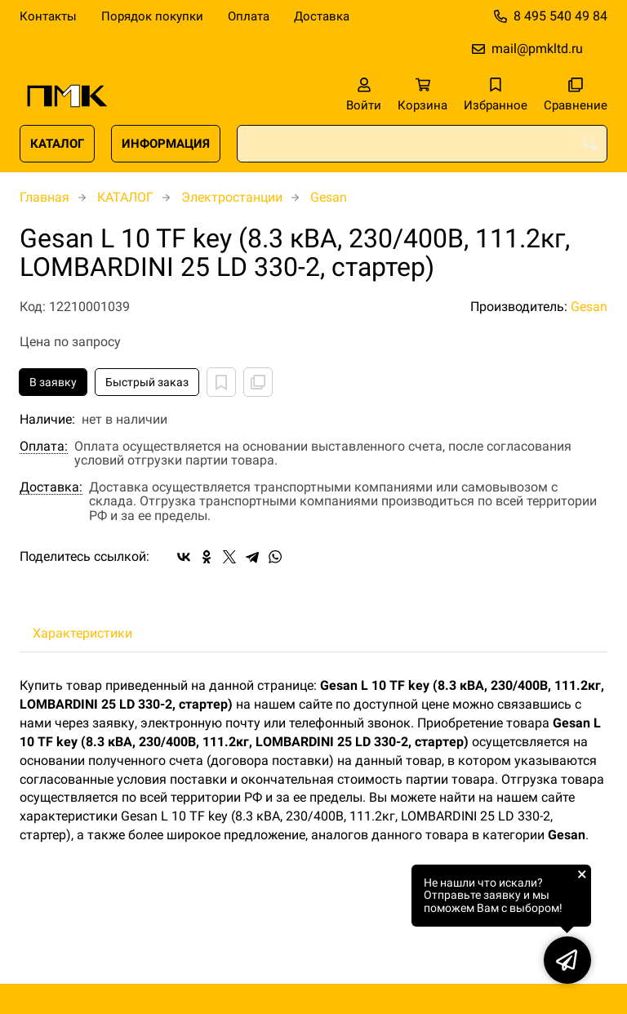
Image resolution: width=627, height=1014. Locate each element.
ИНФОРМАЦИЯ (166, 143)
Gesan (328, 197)
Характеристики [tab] (82, 633)
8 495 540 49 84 (560, 16)
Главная (44, 197)
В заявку (53, 382)
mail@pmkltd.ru (537, 48)
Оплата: (44, 446)
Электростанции (231, 197)
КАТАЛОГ (57, 143)
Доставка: (51, 487)
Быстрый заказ (147, 382)
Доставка (321, 16)
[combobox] (422, 143)
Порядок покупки (152, 16)
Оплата (248, 16)
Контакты (48, 16)
